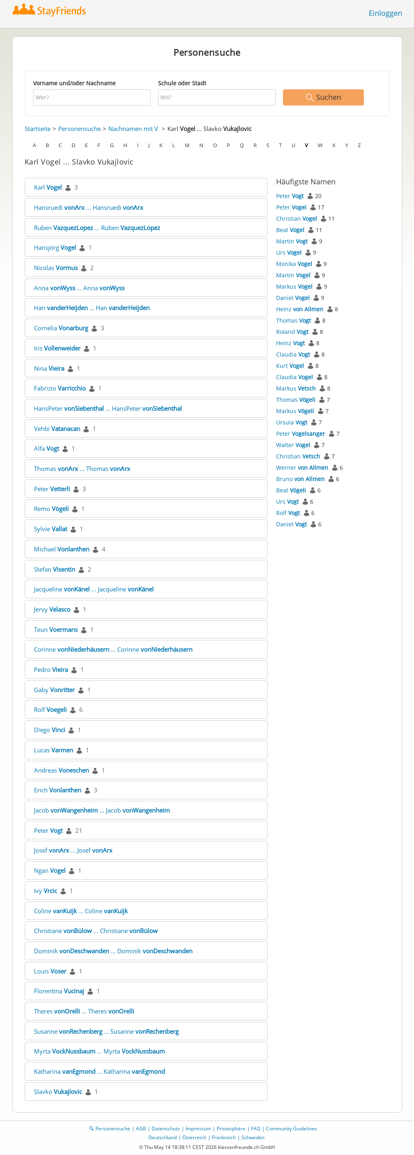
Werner (302, 467)
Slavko (58, 1091)
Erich (57, 790)
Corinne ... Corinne (113, 649)
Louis (50, 971)
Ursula (291, 422)
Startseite (38, 129)
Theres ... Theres (84, 1011)
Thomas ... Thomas (82, 469)
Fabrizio (60, 388)
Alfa (46, 448)
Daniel (293, 298)
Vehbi (57, 428)
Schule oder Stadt (182, 83)
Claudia (293, 354)
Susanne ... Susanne (106, 1031)
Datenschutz (166, 1128)
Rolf (50, 709)
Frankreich (224, 1137)
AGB (141, 1128)
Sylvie (50, 529)
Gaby (54, 690)
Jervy (52, 609)
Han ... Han (92, 308)
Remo (51, 509)
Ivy (45, 891)
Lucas (53, 750)
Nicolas (56, 268)
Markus (294, 286)
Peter (52, 489)
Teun (56, 629)
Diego (49, 730)
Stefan (54, 569)
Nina (49, 368)
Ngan (49, 870)
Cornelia (61, 328)
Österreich (194, 1137)
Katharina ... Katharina (99, 1071)
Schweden (252, 1137)
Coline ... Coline (81, 911)
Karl (48, 187)
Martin (292, 241)
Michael (61, 549)
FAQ (255, 1128)
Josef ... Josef (73, 850)
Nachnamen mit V (133, 129)
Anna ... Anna (79, 288)
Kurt (290, 366)
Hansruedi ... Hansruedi (88, 207)
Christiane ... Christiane (96, 931)
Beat (290, 230)
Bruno (300, 479)
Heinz (299, 309)
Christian (296, 218)
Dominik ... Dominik (113, 951)
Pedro (51, 669)
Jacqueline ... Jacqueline (94, 589)
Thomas (293, 320)
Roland (292, 332)
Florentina (59, 991)
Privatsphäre (231, 1128)
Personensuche (79, 129)
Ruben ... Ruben (97, 228)
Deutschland (162, 1137)
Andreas (61, 770)
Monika (294, 264)
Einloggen (385, 13)
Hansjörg (55, 247)
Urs (289, 252)
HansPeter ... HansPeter (108, 408)
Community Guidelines (291, 1128)
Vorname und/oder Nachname (74, 83)
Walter (293, 445)
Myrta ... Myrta (99, 1051)
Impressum (198, 1128)
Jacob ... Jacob (102, 810)
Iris (57, 348)
